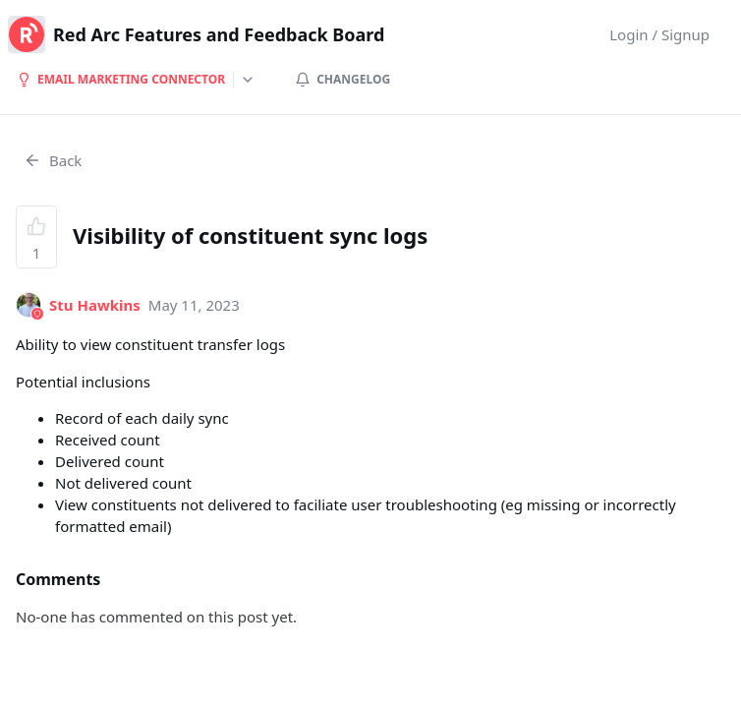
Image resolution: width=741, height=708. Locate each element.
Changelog (342, 79)
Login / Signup (659, 34)
